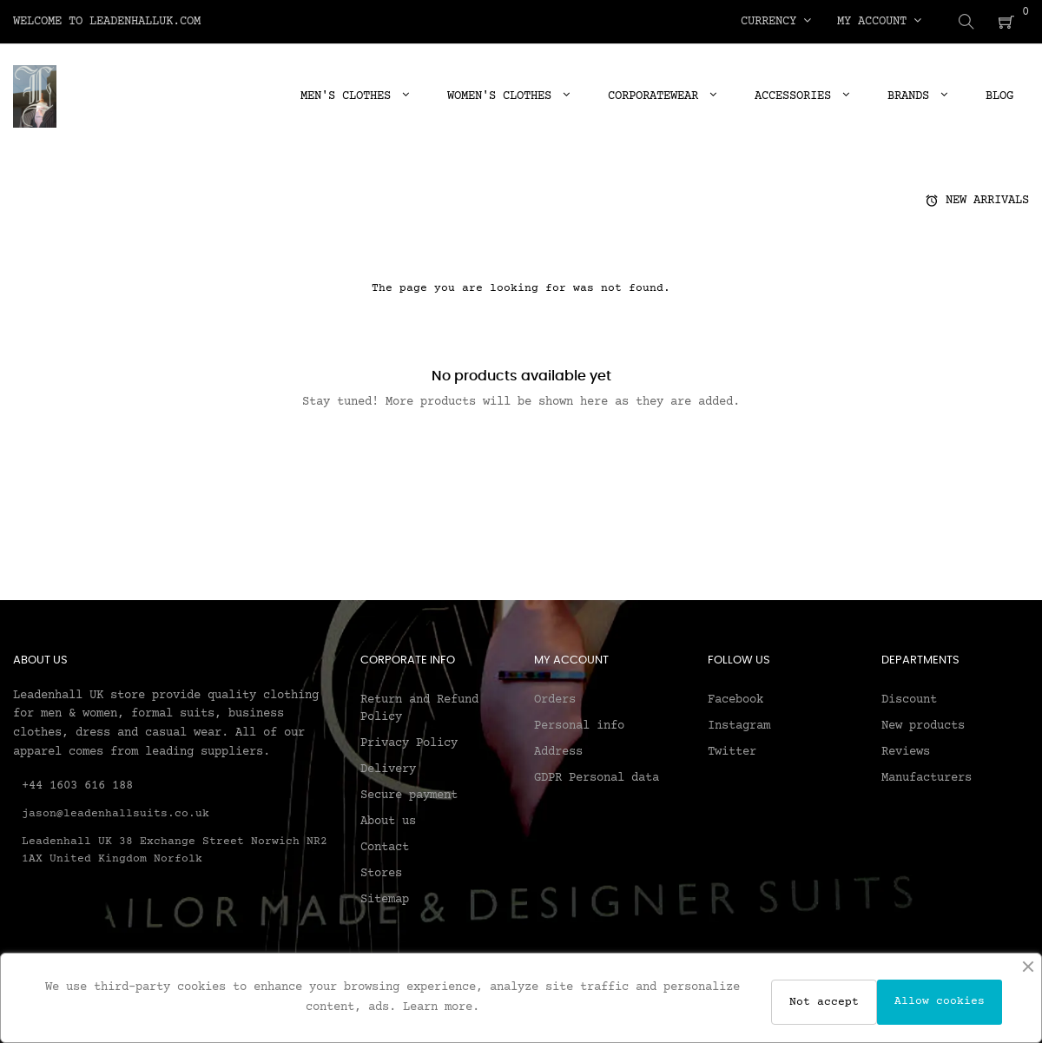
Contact (384, 847)
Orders (555, 699)
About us (388, 821)
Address (558, 751)
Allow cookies (939, 1001)
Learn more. (441, 1007)
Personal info (579, 725)
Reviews (905, 751)
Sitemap (384, 899)
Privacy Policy (409, 742)
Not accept (824, 1002)
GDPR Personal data (596, 777)
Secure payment (409, 795)
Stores (381, 873)
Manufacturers (926, 777)
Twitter (732, 751)
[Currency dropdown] (776, 21)
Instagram (739, 725)
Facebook (735, 699)
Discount (909, 699)
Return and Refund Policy (419, 707)
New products (923, 725)
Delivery (388, 769)
